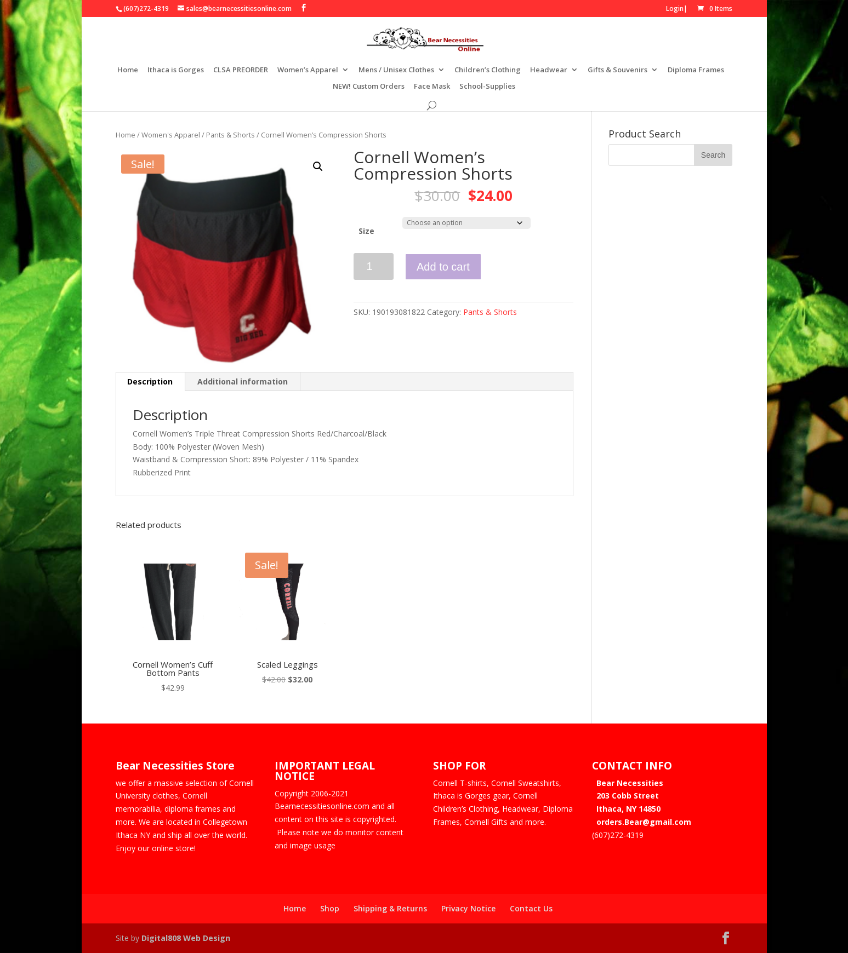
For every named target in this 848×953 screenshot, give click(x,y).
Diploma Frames (696, 70)
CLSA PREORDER (240, 70)
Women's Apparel (170, 135)
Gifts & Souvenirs (617, 70)
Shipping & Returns (390, 908)
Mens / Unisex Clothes (396, 70)
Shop (329, 908)
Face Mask (432, 86)
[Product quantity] (374, 266)
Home (127, 70)
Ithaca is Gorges (175, 70)
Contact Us (531, 908)
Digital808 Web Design (185, 938)
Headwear (548, 70)
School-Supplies (487, 86)
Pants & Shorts (230, 135)
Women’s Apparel (307, 70)
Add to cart (443, 267)
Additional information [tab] (242, 381)
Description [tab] (150, 381)
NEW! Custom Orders (369, 86)
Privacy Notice (468, 908)
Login (675, 8)
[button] (318, 166)
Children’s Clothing (487, 70)
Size (366, 231)
